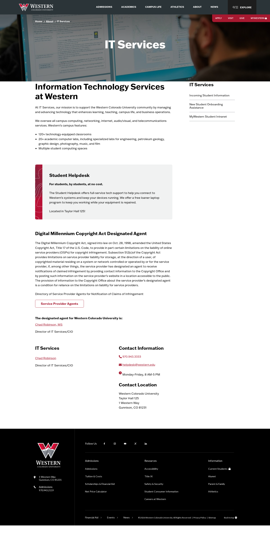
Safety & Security (153, 517)
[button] (242, 7)
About (49, 21)
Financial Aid (91, 551)
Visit (230, 18)
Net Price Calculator (96, 525)
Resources (150, 494)
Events (111, 551)
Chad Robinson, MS (49, 350)
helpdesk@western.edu (138, 398)
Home (38, 21)
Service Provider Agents (59, 329)
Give (242, 18)
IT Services (63, 21)
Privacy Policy (199, 551)
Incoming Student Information (209, 113)
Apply (218, 18)
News (126, 551)
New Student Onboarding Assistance (206, 123)
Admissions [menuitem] (104, 6)
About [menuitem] (197, 6)
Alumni (212, 509)
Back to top (229, 551)
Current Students (219, 502)
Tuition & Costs (93, 509)
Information (215, 494)
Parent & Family (216, 517)
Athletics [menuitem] (177, 6)
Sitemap (212, 551)
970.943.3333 (131, 390)
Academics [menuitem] (128, 6)
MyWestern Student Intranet (208, 134)
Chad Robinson (45, 391)
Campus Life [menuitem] (153, 6)
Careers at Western (155, 532)
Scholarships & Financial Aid (100, 517)
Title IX (148, 509)
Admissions (46, 522)
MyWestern (259, 18)
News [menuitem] (214, 6)
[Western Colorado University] (48, 500)
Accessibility (151, 502)
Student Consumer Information (161, 525)
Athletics (213, 525)
